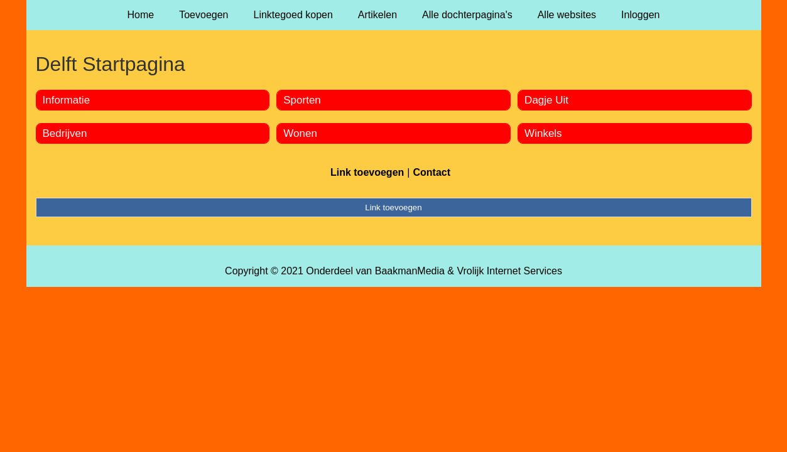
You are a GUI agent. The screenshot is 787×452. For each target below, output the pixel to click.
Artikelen (377, 14)
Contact (431, 172)
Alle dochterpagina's (467, 14)
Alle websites (567, 14)
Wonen (300, 133)
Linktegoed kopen (293, 14)
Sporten (302, 100)
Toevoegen (203, 14)
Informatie (66, 100)
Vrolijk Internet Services (509, 271)
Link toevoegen (367, 172)
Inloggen (640, 14)
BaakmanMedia (410, 271)
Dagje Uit (546, 100)
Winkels (543, 133)
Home (141, 14)
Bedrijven (65, 133)
